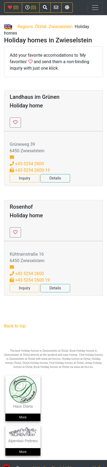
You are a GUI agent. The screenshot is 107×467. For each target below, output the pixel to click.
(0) (13, 7)
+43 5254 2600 (27, 163)
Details (55, 178)
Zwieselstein (61, 26)
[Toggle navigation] (95, 7)
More (22, 417)
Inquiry (24, 178)
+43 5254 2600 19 (30, 280)
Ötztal (40, 26)
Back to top (15, 326)
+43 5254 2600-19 (30, 170)
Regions (25, 26)
